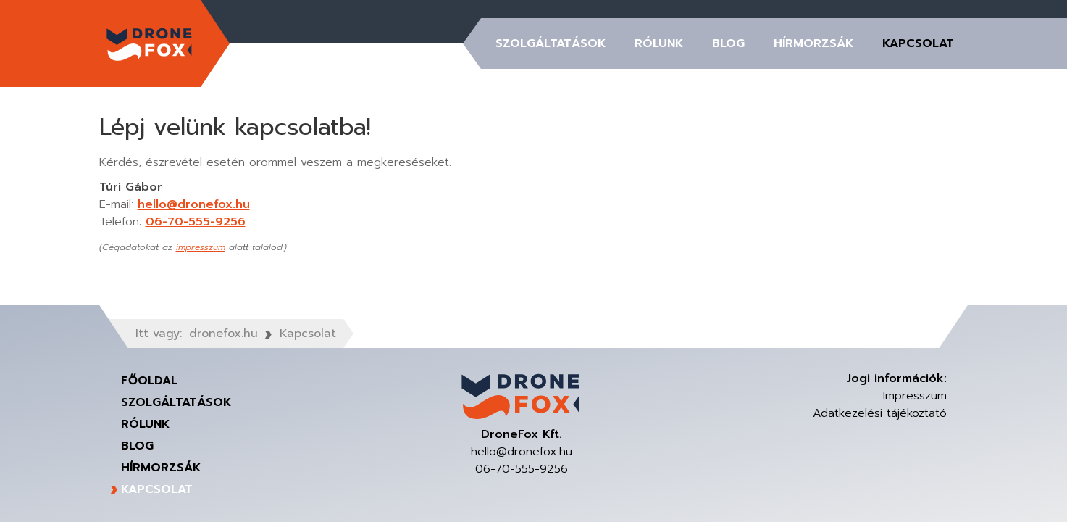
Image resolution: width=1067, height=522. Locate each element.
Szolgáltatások (550, 43)
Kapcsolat (918, 43)
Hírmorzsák (813, 43)
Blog (728, 43)
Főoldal (149, 380)
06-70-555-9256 (196, 222)
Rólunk (659, 43)
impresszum (200, 247)
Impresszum (915, 396)
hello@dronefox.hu (194, 204)
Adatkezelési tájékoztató (880, 413)
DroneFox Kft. (150, 43)
